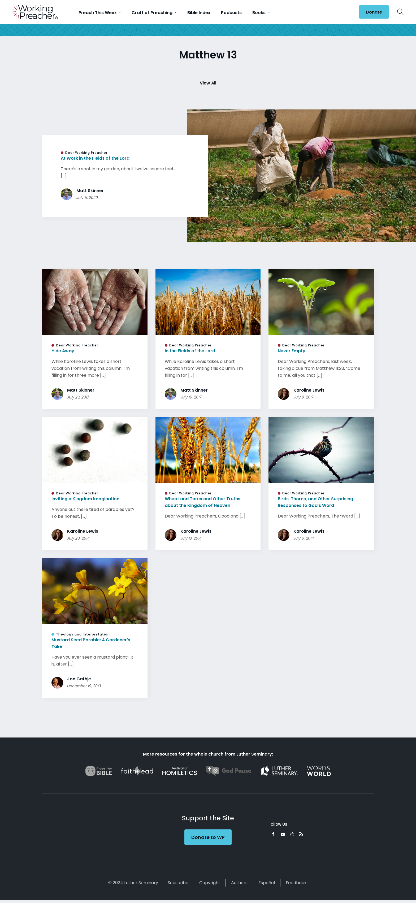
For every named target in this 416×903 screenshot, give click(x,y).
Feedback (296, 885)
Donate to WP (208, 840)
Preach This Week (98, 13)
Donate (374, 12)
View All (208, 83)
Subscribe (178, 885)
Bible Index (198, 13)
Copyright (209, 885)
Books (259, 13)
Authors (239, 885)
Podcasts (231, 13)
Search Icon (400, 12)
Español (266, 885)
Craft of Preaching (153, 13)
